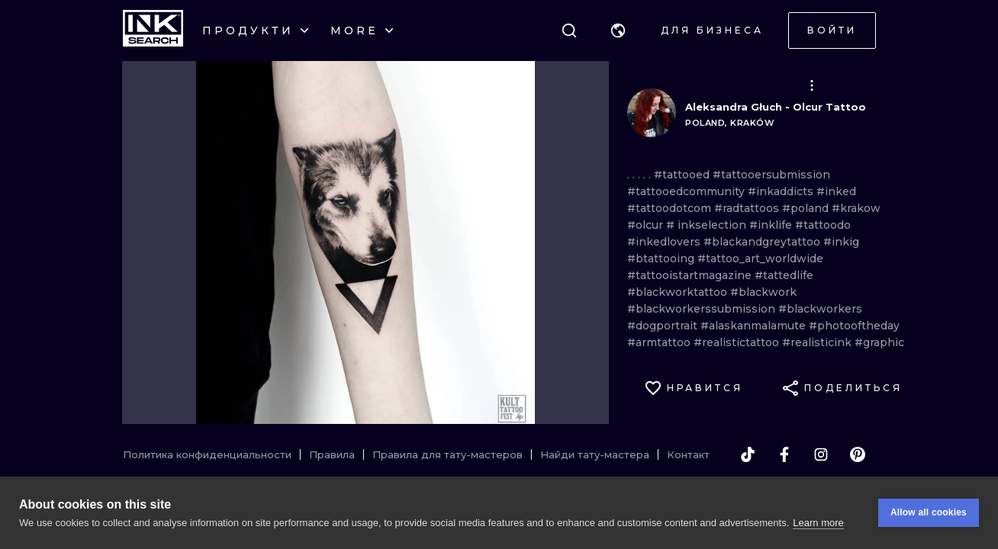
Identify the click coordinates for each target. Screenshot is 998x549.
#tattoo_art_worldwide (760, 258)
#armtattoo (660, 342)
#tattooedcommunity (687, 191)
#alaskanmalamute (754, 325)
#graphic (879, 342)
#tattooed (683, 174)
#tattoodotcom (670, 208)
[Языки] (618, 30)
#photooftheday (854, 325)
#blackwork (763, 292)
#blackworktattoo (678, 292)
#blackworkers (820, 309)
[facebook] (784, 454)
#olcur (646, 225)
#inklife (772, 225)
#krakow (856, 208)
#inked (836, 191)
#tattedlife (784, 275)
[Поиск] (569, 30)
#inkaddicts (782, 191)
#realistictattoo (738, 342)
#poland (807, 208)
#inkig (841, 242)
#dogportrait (663, 325)
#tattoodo (823, 225)
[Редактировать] (812, 85)
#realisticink (818, 342)
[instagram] (821, 454)
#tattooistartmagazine (691, 275)
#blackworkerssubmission (702, 309)
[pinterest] (857, 454)
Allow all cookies (928, 512)
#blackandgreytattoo (763, 242)
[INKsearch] (153, 30)
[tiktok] (747, 454)
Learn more (818, 522)
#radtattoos (748, 208)
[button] (618, 30)
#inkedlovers (665, 242)
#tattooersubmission (771, 174)
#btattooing (662, 258)
